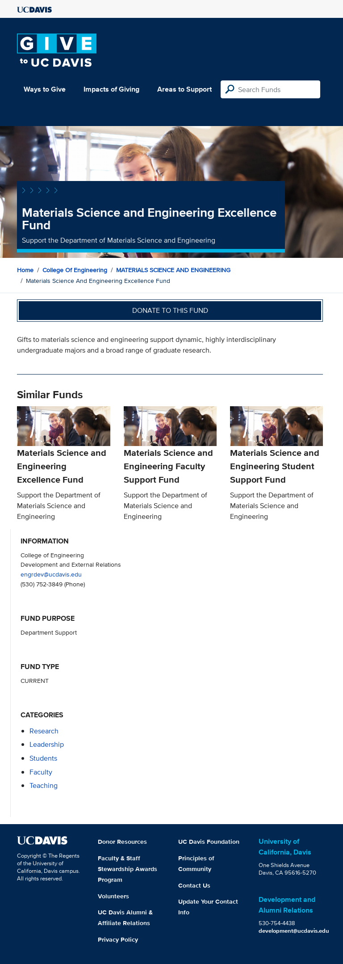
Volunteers (113, 896)
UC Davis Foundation (208, 841)
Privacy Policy (118, 939)
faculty (40, 772)
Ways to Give (45, 89)
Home (25, 269)
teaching (43, 785)
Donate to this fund (170, 310)
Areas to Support (184, 89)
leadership (46, 744)
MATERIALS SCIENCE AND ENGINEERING (173, 269)
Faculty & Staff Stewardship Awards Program (127, 869)
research (44, 731)
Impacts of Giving (111, 89)
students (43, 758)
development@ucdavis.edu (294, 930)
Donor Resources (122, 841)
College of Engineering (74, 269)
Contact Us (194, 885)
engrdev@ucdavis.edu (51, 574)
